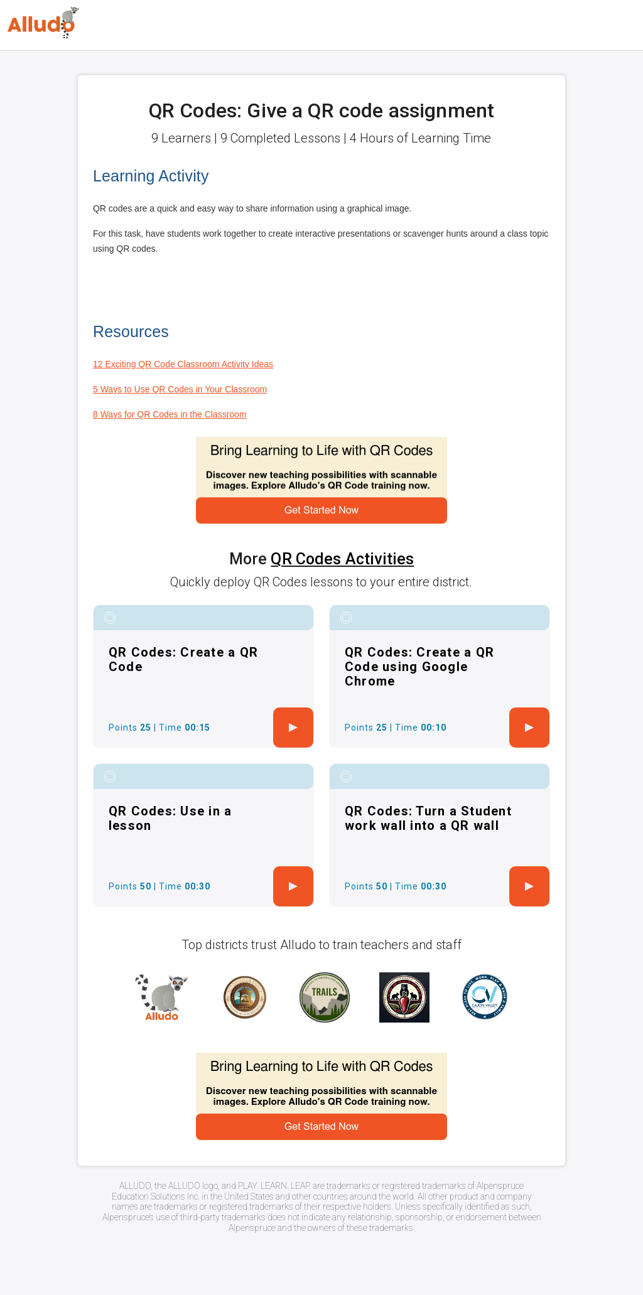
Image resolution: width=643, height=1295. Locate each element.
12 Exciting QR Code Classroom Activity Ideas (183, 364)
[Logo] (43, 23)
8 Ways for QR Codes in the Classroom (170, 414)
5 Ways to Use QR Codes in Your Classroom (180, 389)
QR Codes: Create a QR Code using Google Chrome (419, 667)
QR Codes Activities (342, 559)
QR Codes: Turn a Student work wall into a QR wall (428, 818)
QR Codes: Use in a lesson (170, 818)
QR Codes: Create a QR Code (183, 659)
